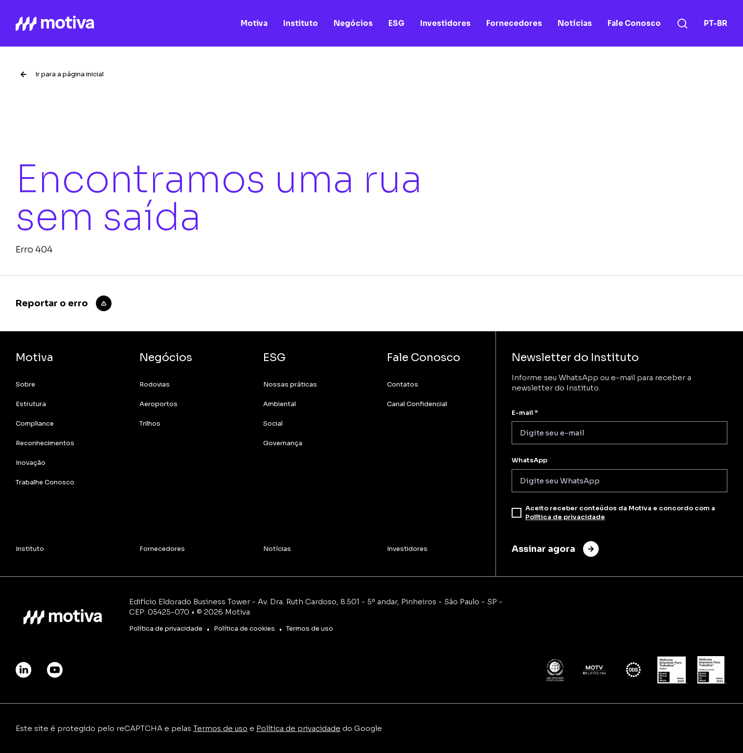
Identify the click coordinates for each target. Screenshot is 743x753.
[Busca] (682, 23)
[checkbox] (516, 513)
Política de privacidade (565, 517)
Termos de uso (220, 728)
